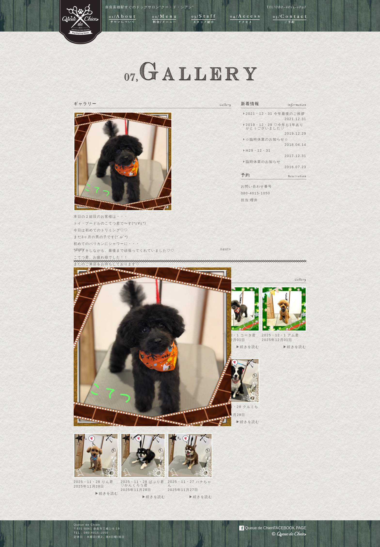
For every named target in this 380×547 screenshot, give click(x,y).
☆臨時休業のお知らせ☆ (267, 139)
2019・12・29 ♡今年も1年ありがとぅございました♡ (274, 126)
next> (225, 249)
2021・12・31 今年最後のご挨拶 (275, 114)
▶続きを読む (247, 347)
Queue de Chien (269, 528)
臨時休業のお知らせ (263, 162)
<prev (79, 249)
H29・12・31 (260, 150)
